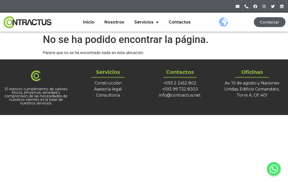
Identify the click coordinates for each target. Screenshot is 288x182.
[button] (269, 22)
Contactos (180, 22)
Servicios (146, 22)
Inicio (88, 22)
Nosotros (114, 22)
